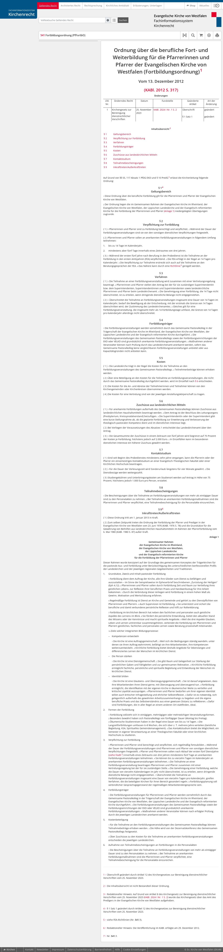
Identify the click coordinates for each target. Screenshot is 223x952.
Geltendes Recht (48, 5)
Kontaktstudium (121, 158)
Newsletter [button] (43, 949)
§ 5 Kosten (52, 64)
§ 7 (105, 158)
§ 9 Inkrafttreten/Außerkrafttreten (64, 83)
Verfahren (118, 142)
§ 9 (105, 167)
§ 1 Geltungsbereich (57, 45)
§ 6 (105, 154)
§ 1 (105, 134)
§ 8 (105, 162)
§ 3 (105, 142)
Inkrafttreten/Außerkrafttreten (129, 167)
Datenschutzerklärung (79, 949)
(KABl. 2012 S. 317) (161, 90)
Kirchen (9, 949)
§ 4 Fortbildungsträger (58, 59)
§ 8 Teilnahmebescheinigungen (63, 78)
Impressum (58, 949)
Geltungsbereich (122, 134)
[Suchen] (123, 20)
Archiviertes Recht (70, 5)
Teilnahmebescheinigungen (128, 162)
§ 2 (105, 138)
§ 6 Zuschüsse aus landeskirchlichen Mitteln (70, 69)
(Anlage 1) (169, 211)
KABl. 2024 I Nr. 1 (163, 109)
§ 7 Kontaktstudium (56, 74)
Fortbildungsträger (123, 146)
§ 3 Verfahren (53, 55)
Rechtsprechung (93, 5)
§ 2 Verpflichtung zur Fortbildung (64, 50)
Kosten (117, 150)
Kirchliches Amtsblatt (117, 5)
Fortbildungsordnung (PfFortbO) (62, 35)
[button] (216, 5)
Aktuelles (204, 5)
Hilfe (117, 949)
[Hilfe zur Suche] (107, 20)
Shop (191, 5)
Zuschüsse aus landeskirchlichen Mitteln (135, 154)
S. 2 (175, 109)
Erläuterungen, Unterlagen (147, 5)
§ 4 (105, 146)
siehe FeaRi (115, 754)
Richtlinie (175, 265)
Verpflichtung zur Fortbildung (129, 138)
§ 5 (105, 150)
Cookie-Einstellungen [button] (134, 949)
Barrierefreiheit (103, 949)
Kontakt (29, 949)
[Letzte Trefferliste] (114, 20)
